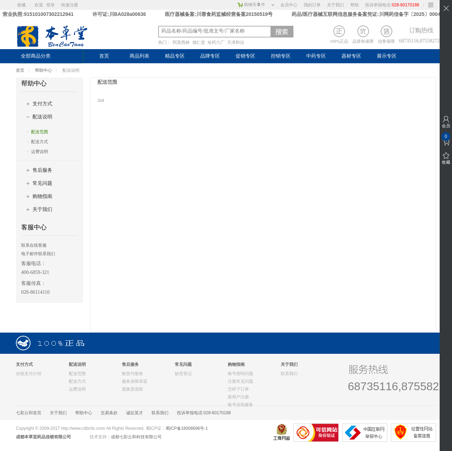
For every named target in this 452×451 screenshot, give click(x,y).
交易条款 (109, 412)
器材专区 (351, 56)
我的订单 (312, 4)
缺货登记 (183, 373)
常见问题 (42, 183)
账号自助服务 (240, 404)
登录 (50, 4)
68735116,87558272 (417, 40)
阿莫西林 (181, 42)
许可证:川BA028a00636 (119, 14)
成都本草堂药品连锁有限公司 (43, 436)
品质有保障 (363, 34)
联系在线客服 (34, 245)
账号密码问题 (240, 373)
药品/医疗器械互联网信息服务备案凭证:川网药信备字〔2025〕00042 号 (371, 14)
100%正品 (339, 34)
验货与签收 (132, 373)
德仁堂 (198, 42)
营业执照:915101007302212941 (38, 14)
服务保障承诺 (134, 381)
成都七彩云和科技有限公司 (136, 436)
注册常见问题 (240, 381)
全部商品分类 (35, 56)
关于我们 (335, 4)
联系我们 (289, 373)
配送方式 (39, 141)
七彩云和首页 (28, 412)
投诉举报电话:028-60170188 (204, 412)
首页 (104, 56)
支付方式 (42, 103)
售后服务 (42, 170)
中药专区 (316, 56)
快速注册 (69, 4)
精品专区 (175, 56)
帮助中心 (43, 70)
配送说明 (42, 116)
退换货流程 (132, 389)
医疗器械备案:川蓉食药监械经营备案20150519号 (219, 14)
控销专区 (281, 56)
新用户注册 (238, 396)
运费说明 (39, 151)
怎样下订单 (238, 389)
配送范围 (39, 131)
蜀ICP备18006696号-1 (187, 428)
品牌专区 (210, 56)
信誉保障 (386, 34)
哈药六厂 (216, 42)
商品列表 (139, 56)
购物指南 (42, 196)
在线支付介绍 (28, 373)
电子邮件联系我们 (38, 253)
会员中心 (288, 4)
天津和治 (235, 42)
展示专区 (387, 56)
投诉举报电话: (392, 4)
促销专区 (245, 56)
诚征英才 (134, 412)
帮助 (354, 4)
